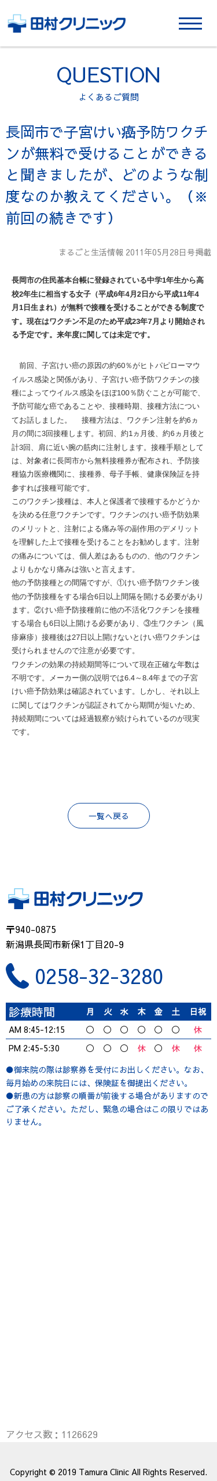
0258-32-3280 (99, 975)
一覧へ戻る (109, 815)
